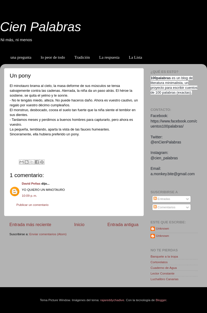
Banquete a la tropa (164, 256)
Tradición (82, 57)
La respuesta (109, 57)
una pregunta (20, 57)
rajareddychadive (112, 300)
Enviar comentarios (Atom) (47, 234)
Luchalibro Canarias (165, 279)
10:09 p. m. (29, 195)
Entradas (162, 199)
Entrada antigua (122, 224)
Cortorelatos (159, 262)
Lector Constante (162, 273)
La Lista (135, 57)
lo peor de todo (53, 57)
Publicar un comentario (32, 204)
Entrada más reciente (30, 224)
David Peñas (31, 183)
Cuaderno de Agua (164, 267)
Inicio (79, 224)
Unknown (162, 228)
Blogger (161, 300)
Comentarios (165, 207)
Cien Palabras (40, 27)
